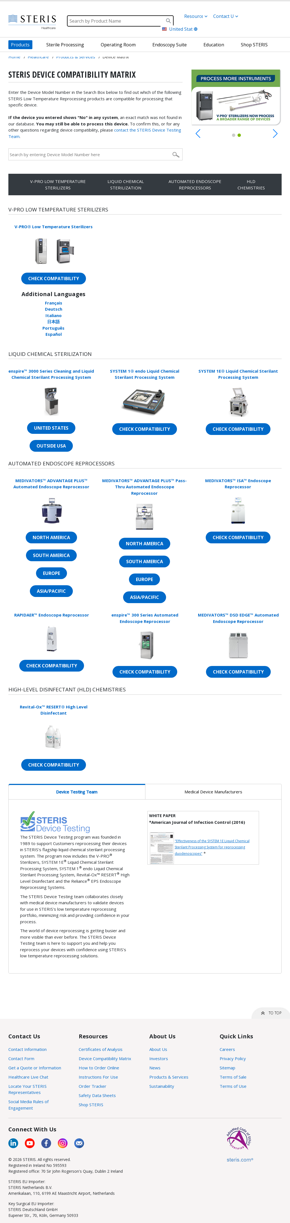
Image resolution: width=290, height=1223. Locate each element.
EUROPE (51, 573)
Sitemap (227, 1067)
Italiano (53, 315)
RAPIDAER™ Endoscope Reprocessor (51, 615)
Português (53, 328)
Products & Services (168, 1077)
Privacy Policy (233, 1058)
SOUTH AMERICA (51, 555)
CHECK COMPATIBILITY (53, 278)
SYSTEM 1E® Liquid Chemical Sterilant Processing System (238, 374)
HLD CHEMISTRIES (251, 185)
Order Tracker (92, 1086)
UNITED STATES (51, 428)
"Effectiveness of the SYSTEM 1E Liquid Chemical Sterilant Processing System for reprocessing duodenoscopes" (212, 847)
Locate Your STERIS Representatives (27, 1089)
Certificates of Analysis (101, 1049)
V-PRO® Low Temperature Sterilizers (54, 226)
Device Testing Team (76, 791)
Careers (227, 1049)
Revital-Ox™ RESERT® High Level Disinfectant (53, 710)
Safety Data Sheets (97, 1095)
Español (53, 334)
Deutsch (53, 309)
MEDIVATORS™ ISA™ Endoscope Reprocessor (238, 484)
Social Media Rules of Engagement (28, 1105)
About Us (158, 1049)
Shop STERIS (91, 1104)
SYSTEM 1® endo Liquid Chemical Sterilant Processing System (144, 374)
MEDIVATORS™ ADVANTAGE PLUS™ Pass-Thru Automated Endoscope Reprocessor (144, 487)
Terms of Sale (233, 1077)
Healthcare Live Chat (28, 1077)
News (154, 1067)
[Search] (120, 21)
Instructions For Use (98, 1077)
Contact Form (21, 1058)
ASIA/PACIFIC (51, 591)
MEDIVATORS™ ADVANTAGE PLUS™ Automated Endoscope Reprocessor (51, 484)
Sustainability (161, 1086)
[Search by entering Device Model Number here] (90, 154)
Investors (158, 1058)
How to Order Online (99, 1067)
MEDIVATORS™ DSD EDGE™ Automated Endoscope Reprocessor (238, 618)
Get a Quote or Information (34, 1067)
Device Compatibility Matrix (105, 1058)
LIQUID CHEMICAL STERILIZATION (125, 185)
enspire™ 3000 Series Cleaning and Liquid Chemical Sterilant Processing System (51, 374)
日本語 (53, 321)
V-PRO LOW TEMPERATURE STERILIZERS (58, 185)
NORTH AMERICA (51, 537)
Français (53, 303)
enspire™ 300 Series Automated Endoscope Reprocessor (144, 618)
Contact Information (27, 1049)
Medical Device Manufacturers (213, 791)
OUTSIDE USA (51, 446)
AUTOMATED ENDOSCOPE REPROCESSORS (195, 185)
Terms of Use (233, 1086)
